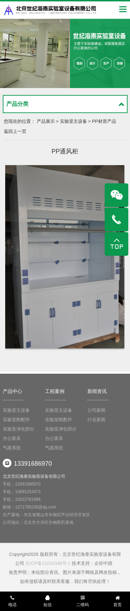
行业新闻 (96, 420)
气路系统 (12, 448)
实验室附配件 (16, 420)
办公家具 (12, 439)
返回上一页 (15, 131)
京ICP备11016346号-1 (47, 564)
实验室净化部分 (18, 430)
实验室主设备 (16, 411)
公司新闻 (96, 411)
